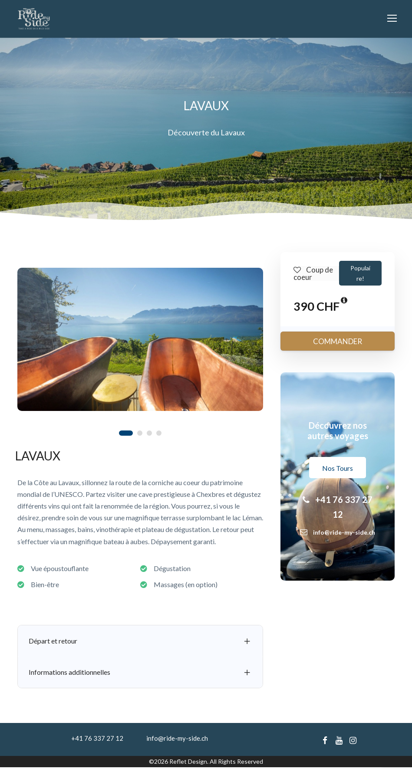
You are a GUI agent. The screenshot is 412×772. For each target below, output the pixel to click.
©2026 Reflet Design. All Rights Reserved (206, 766)
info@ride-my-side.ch (177, 743)
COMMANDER (337, 346)
